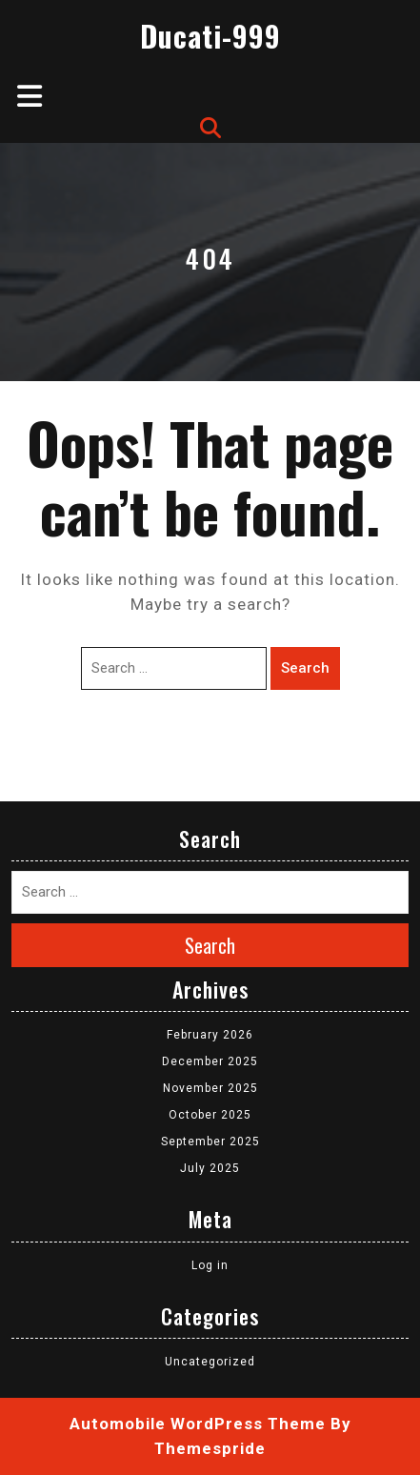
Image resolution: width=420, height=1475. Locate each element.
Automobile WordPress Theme (198, 1423)
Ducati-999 (210, 35)
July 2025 (210, 1168)
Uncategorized (210, 1361)
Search (305, 668)
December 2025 (210, 1061)
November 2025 (210, 1088)
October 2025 (210, 1114)
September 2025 (210, 1141)
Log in (210, 1265)
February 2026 (210, 1034)
